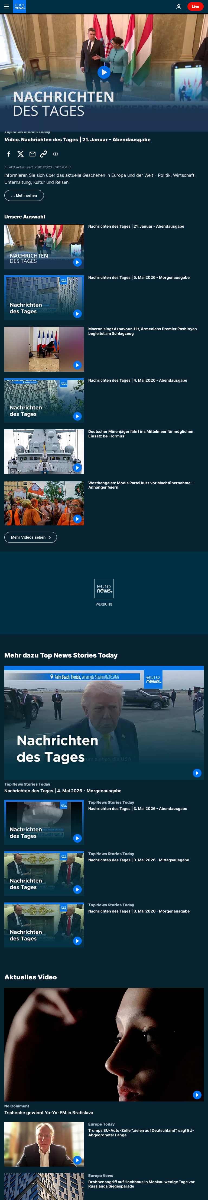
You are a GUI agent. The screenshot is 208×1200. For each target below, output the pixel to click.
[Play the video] (104, 72)
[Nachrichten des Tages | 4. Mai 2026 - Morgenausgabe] (104, 790)
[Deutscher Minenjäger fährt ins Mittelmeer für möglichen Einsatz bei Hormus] (146, 451)
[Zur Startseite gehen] (19, 6)
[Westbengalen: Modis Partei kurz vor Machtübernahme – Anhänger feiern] (146, 503)
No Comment (16, 1106)
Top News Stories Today (27, 784)
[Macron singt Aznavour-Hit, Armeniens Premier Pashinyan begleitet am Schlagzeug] (146, 349)
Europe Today (101, 1124)
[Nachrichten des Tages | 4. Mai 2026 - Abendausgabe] (146, 400)
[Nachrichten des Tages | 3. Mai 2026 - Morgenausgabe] (146, 928)
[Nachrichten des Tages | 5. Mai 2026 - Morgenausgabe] (146, 297)
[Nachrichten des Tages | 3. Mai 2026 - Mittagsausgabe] (146, 877)
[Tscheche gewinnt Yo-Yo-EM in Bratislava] (104, 1112)
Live (195, 6)
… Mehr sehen (24, 195)
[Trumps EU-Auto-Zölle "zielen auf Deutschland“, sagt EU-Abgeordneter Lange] (146, 1147)
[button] (30, 537)
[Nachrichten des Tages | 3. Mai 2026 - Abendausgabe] (146, 825)
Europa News (100, 1175)
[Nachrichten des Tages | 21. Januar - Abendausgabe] (146, 246)
